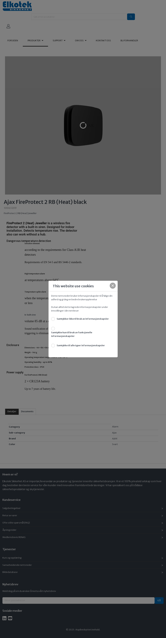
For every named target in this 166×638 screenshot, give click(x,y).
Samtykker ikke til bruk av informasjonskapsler (83, 318)
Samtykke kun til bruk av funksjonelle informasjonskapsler (71, 334)
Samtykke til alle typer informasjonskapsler (81, 345)
